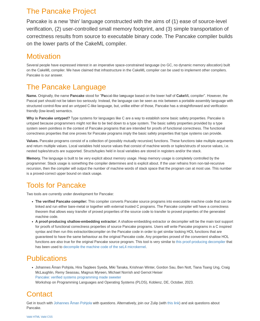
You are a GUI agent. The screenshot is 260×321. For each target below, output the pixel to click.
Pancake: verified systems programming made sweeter (78, 277)
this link (173, 303)
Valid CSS (47, 316)
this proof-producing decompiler (200, 242)
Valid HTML (33, 316)
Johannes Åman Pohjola (73, 303)
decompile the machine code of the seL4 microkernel (104, 247)
